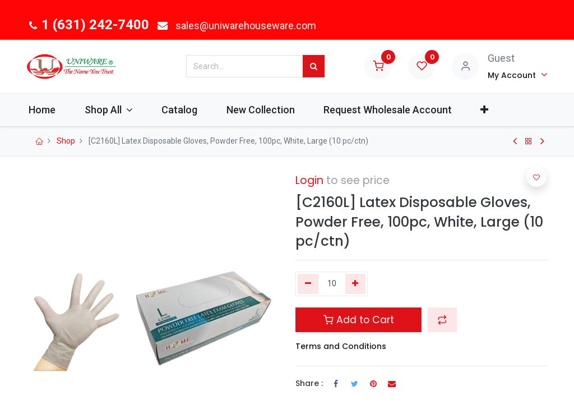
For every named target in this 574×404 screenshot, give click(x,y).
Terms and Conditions (340, 346)
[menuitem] (54, 110)
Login (309, 180)
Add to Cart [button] (358, 320)
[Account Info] (518, 74)
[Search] (314, 66)
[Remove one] (308, 284)
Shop (66, 140)
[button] (496, 110)
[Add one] (355, 284)
